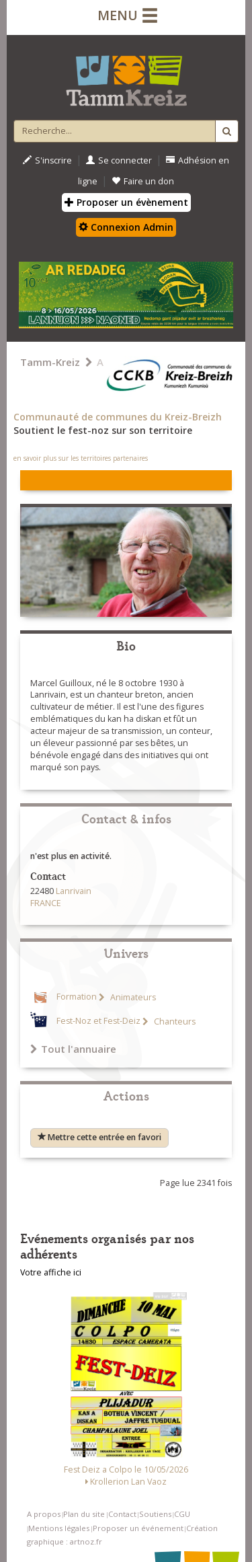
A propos (43, 1514)
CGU (182, 1514)
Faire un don (143, 181)
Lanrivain (73, 891)
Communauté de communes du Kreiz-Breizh (117, 416)
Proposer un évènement (126, 202)
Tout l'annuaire (73, 1048)
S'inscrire (47, 160)
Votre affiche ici (50, 1272)
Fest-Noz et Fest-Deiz (98, 1021)
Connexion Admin (126, 227)
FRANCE (45, 903)
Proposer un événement (138, 1528)
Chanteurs (174, 1021)
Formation (76, 997)
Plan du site (84, 1514)
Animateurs (132, 997)
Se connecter (119, 160)
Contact (122, 1514)
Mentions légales (58, 1528)
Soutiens (155, 1514)
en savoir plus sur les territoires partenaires (80, 458)
